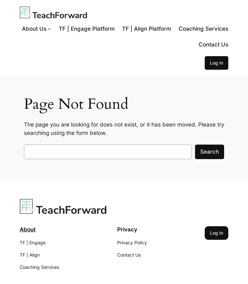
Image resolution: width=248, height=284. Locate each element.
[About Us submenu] (49, 28)
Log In (216, 63)
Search (209, 151)
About (28, 229)
